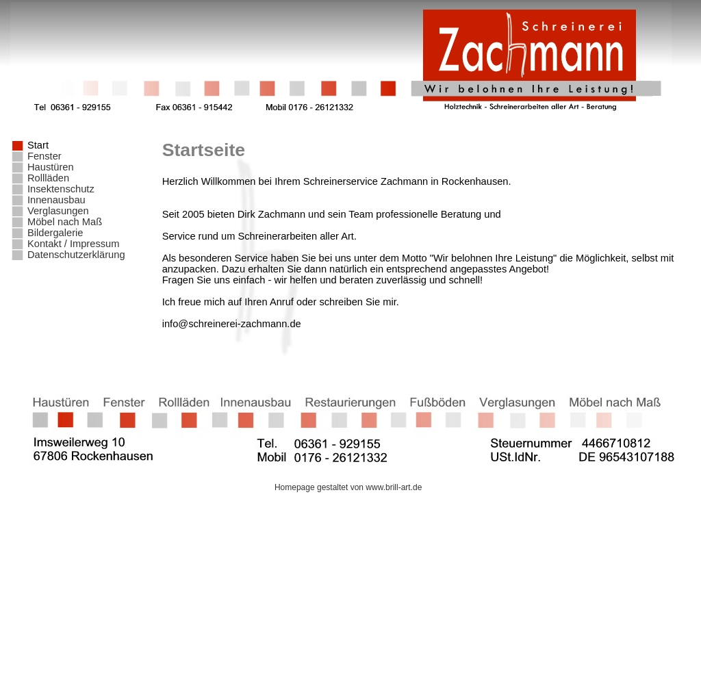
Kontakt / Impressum (73, 243)
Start (38, 145)
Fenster (44, 156)
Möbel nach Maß (64, 221)
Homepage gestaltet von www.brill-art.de (350, 487)
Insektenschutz (60, 188)
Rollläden (48, 177)
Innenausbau (56, 199)
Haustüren (50, 167)
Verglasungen (58, 210)
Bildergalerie (55, 232)
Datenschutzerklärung (76, 254)
